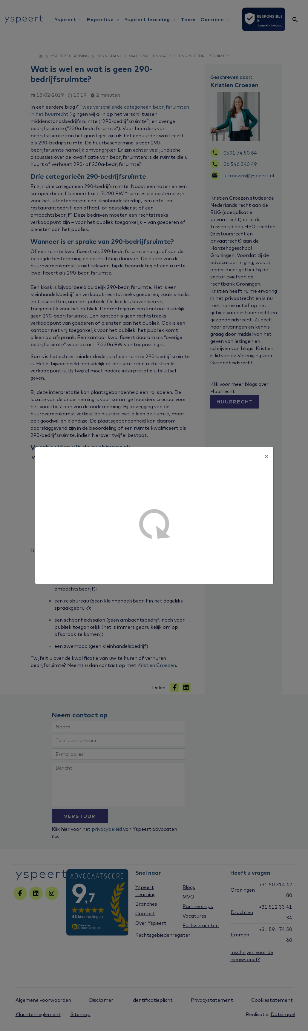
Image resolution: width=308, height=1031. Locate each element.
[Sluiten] (266, 455)
